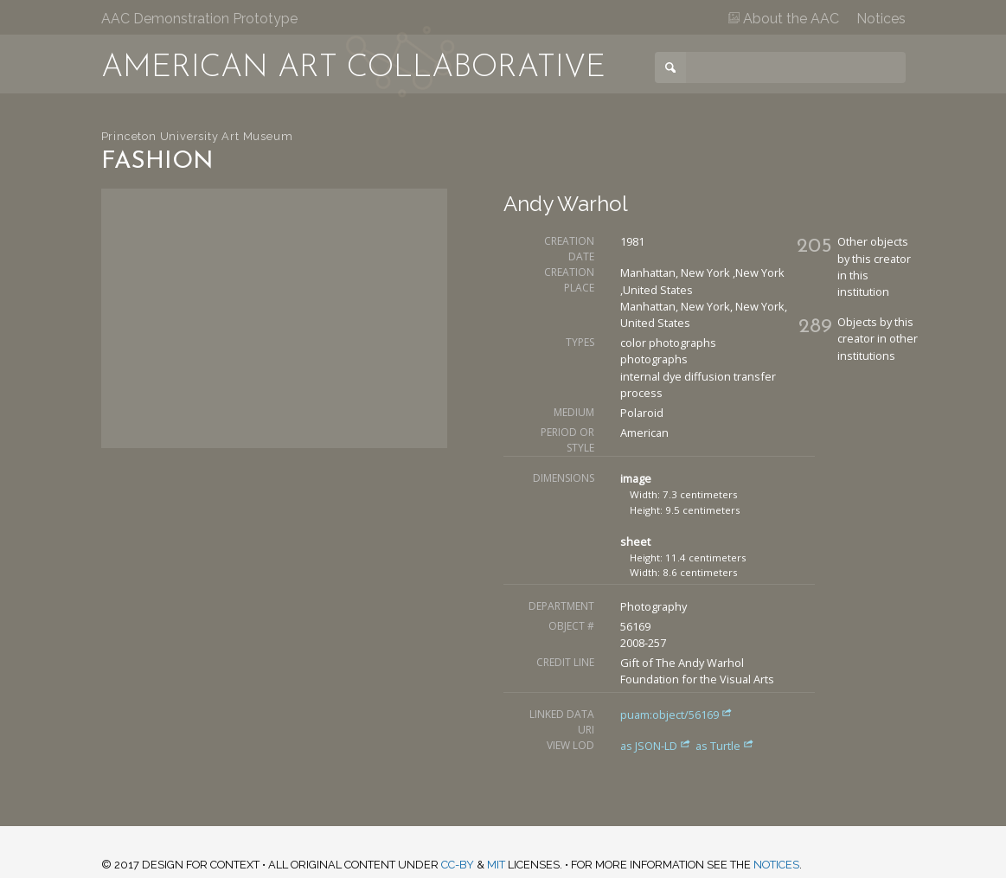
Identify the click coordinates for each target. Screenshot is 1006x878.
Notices (881, 18)
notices (776, 864)
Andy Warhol (565, 203)
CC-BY (457, 864)
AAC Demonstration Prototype (199, 18)
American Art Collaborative (353, 68)
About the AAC (783, 18)
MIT (496, 864)
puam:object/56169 (676, 714)
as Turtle (724, 745)
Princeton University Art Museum (197, 136)
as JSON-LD (657, 745)
